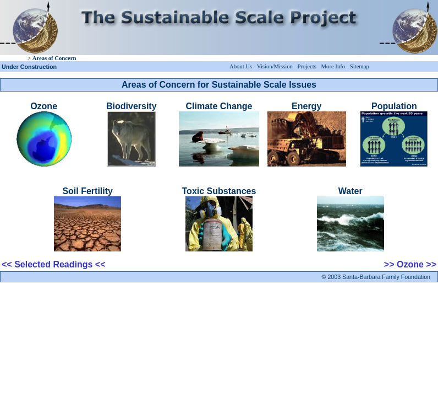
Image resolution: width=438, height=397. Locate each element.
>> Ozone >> (410, 264)
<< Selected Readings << (54, 264)
